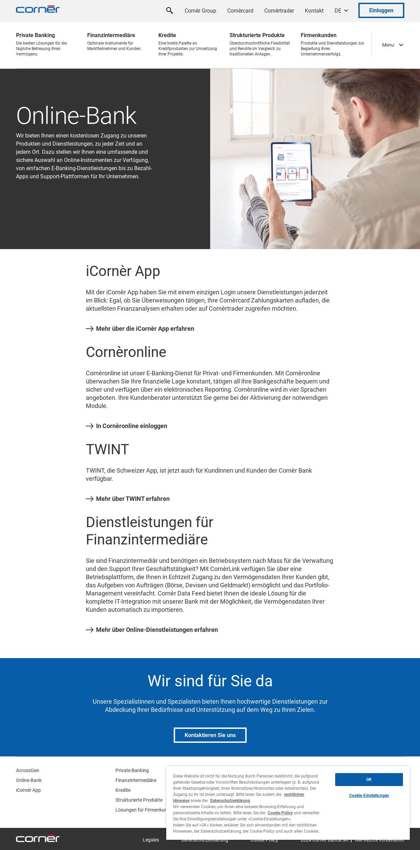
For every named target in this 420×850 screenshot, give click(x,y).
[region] (288, 803)
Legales (151, 840)
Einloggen (381, 10)
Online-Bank (29, 780)
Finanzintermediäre (135, 780)
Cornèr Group (200, 10)
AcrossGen (27, 770)
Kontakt (314, 10)
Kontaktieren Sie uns (210, 735)
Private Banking (132, 770)
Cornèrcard (240, 10)
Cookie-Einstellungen (369, 795)
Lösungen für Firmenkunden (145, 810)
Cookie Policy (280, 813)
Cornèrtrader (279, 10)
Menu (388, 45)
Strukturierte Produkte (138, 800)
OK (369, 779)
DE (338, 10)
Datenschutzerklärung (230, 800)
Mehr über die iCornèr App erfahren (140, 329)
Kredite (122, 790)
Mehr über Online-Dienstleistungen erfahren (152, 630)
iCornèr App (28, 790)
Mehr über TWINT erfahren (128, 499)
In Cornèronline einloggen (126, 426)
